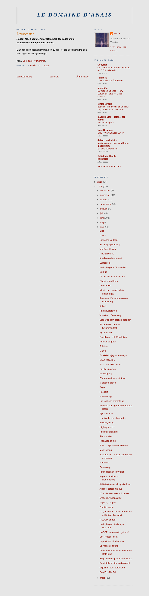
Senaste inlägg (24, 76)
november (105, 195)
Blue (101, 231)
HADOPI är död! (107, 519)
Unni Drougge (105, 130)
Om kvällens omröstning (111, 401)
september (106, 204)
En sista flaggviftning (107, 149)
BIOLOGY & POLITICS (109, 166)
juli (102, 213)
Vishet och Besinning (110, 315)
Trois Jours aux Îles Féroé (110, 80)
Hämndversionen (108, 310)
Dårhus (103, 272)
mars (103, 578)
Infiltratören (103, 159)
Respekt (103, 392)
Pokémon (104, 346)
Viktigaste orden (107, 382)
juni (102, 218)
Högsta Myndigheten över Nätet (115, 558)
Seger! (102, 387)
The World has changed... (112, 418)
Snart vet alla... (107, 360)
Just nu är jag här (106, 122)
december (105, 190)
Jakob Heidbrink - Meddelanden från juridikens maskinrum (113, 143)
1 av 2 (102, 235)
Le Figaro (28, 61)
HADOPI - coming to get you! (114, 532)
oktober (104, 199)
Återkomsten (105, 436)
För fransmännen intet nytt (112, 378)
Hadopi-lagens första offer (112, 267)
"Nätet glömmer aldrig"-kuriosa (114, 484)
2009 (100, 186)
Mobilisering (105, 450)
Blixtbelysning (106, 422)
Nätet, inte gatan (107, 341)
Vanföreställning (107, 249)
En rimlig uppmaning (109, 244)
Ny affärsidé (105, 332)
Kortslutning (105, 396)
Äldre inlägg (82, 76)
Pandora (102, 77)
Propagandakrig (107, 441)
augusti (104, 208)
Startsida (54, 76)
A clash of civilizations (110, 364)
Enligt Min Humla (107, 156)
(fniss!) (102, 306)
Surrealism (104, 262)
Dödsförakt (105, 285)
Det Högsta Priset (108, 536)
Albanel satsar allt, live (110, 488)
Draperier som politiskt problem (115, 320)
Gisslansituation (107, 369)
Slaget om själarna (108, 281)
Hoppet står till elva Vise (111, 541)
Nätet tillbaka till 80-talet (111, 471)
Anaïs (117, 34)
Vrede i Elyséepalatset (110, 498)
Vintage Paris (105, 104)
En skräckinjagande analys (113, 355)
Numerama (39, 61)
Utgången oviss (107, 427)
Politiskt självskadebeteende (113, 445)
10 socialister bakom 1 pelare (114, 493)
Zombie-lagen (106, 507)
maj (102, 222)
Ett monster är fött (108, 546)
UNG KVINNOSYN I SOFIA (111, 133)
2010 (100, 182)
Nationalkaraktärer (108, 431)
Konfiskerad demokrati (110, 258)
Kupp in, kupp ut (107, 502)
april (102, 227)
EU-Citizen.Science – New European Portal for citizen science (110, 94)
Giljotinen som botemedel (112, 567)
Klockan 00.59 (106, 253)
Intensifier (103, 88)
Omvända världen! (108, 240)
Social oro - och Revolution (113, 337)
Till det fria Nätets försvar (112, 276)
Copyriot (102, 64)
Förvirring (104, 462)
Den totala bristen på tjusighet (114, 563)
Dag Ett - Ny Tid (107, 572)
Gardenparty (105, 373)
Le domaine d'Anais (74, 15)
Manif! (102, 350)
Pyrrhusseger (106, 413)
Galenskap (104, 467)
